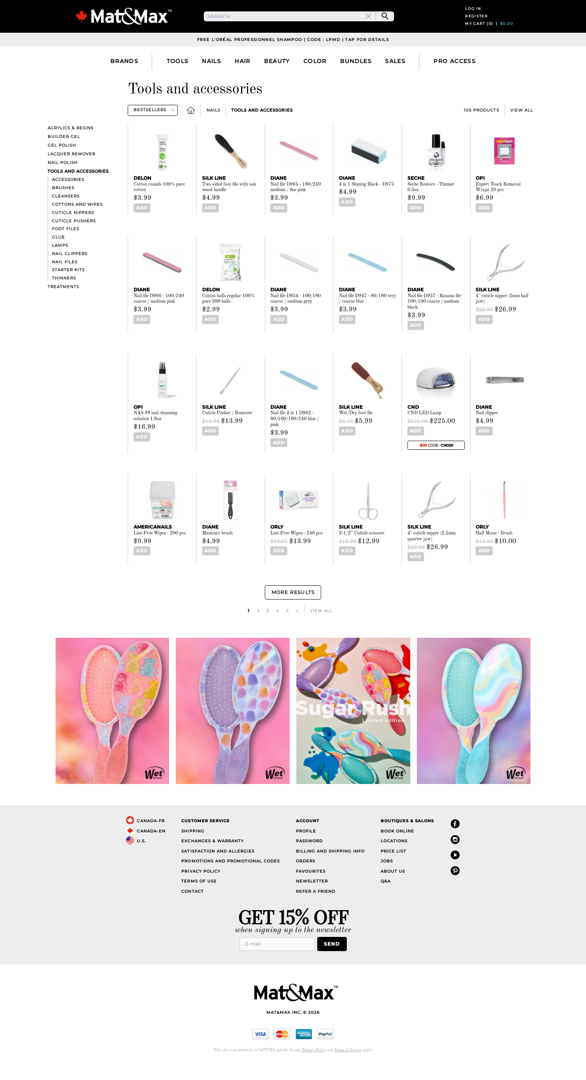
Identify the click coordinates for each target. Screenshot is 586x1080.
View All (521, 131)
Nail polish (63, 183)
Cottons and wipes (77, 225)
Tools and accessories (261, 131)
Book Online (397, 848)
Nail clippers (69, 274)
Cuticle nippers (73, 233)
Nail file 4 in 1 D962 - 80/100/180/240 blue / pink (294, 439)
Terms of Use (198, 898)
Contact (192, 908)
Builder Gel (64, 157)
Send (334, 960)
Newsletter (312, 898)
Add (140, 229)
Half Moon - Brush (494, 553)
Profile (306, 848)
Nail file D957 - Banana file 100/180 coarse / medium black (434, 322)
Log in (473, 19)
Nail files (65, 282)
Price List (393, 868)
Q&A (386, 898)
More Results (293, 610)
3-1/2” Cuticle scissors (361, 553)
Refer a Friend (315, 908)
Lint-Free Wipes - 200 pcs (160, 553)
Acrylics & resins (70, 148)
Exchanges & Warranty (212, 858)
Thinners (64, 299)
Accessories (68, 200)
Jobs (387, 878)
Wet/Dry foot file (356, 433)
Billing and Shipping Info (330, 868)
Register (476, 26)
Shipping (192, 848)
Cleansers (66, 217)
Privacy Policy (200, 888)
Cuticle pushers (74, 241)
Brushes (63, 209)
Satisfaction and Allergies (218, 868)
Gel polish (62, 166)
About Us (393, 888)
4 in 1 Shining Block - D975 (366, 205)
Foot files (65, 250)
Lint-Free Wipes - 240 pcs (296, 553)
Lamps (60, 266)
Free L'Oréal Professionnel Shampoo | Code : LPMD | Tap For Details (293, 60)
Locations (394, 858)
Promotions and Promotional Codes (230, 878)
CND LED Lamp (424, 433)
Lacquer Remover (71, 174)
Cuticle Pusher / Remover (227, 433)
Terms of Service (347, 1066)
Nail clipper (487, 433)
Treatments (63, 307)
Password (309, 858)
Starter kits (68, 291)
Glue (58, 258)
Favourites (311, 888)
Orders (305, 878)
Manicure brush (217, 553)
